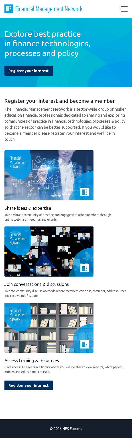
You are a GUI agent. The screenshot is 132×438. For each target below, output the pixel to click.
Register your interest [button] (28, 71)
